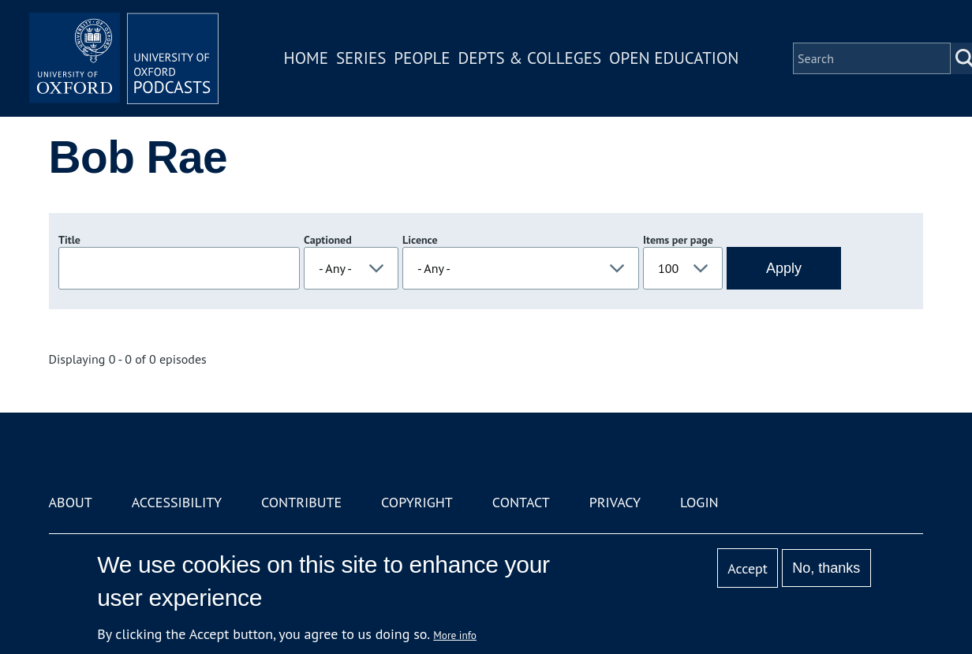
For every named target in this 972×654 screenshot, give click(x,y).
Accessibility (177, 502)
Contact (521, 502)
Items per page (678, 240)
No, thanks (826, 568)
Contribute (301, 502)
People (422, 58)
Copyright (417, 502)
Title (69, 240)
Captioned (328, 240)
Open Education (673, 58)
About (70, 502)
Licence (419, 240)
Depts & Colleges (530, 58)
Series (361, 58)
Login (699, 502)
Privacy (615, 502)
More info (455, 635)
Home (306, 58)
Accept (747, 568)
